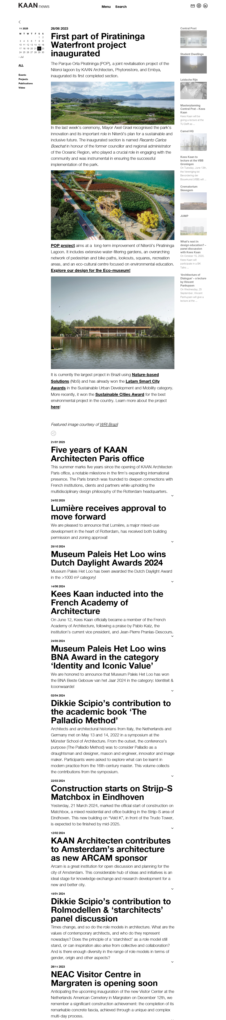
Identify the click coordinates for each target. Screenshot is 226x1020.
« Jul (21, 57)
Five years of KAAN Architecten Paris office (99, 453)
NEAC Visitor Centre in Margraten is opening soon (106, 976)
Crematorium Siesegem (189, 188)
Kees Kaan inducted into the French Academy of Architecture (109, 601)
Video (22, 87)
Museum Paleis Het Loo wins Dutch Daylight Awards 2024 (110, 557)
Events (22, 74)
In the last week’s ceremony (75, 128)
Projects (23, 79)
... (194, 124)
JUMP (184, 215)
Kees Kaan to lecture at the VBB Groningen (191, 160)
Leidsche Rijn (189, 79)
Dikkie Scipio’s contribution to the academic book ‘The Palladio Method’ (112, 710)
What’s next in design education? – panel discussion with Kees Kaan (193, 247)
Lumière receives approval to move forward (110, 511)
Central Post (188, 28)
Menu (106, 6)
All (21, 65)
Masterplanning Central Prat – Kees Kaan (192, 109)
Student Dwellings (192, 54)
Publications (26, 83)
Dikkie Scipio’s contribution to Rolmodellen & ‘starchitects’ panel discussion (112, 907)
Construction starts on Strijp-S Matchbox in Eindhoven (110, 791)
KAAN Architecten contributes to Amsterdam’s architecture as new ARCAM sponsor (112, 847)
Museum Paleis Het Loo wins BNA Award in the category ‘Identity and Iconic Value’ (110, 655)
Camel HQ (186, 131)
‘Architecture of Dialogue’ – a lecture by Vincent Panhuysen (193, 280)
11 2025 (23, 28)
